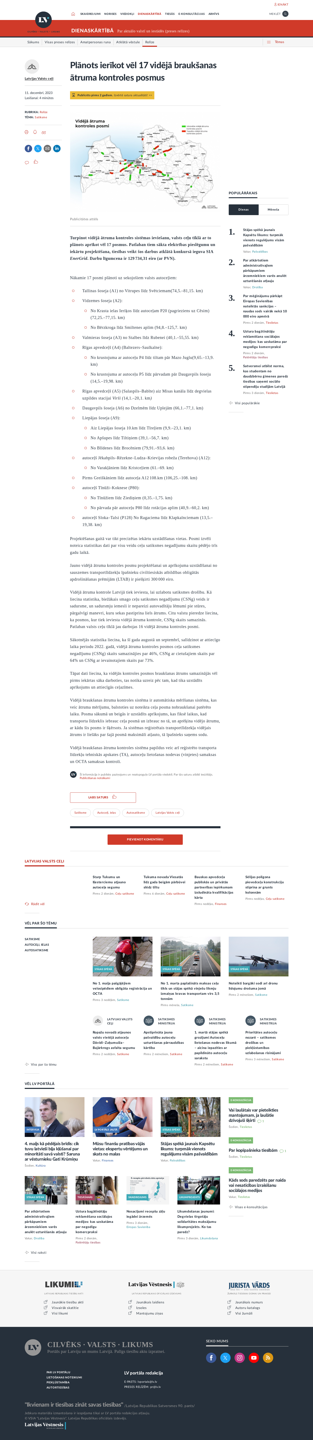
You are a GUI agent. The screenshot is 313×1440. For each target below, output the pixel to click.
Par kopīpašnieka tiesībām (254, 1150)
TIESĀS (170, 14)
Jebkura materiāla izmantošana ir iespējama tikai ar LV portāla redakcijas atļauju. (87, 1413)
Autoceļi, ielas (106, 812)
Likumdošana (209, 1238)
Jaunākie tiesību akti (68, 1302)
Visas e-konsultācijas (251, 1207)
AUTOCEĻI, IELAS (37, 944)
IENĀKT (283, 4)
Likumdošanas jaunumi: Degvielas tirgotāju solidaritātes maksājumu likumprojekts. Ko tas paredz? (196, 1222)
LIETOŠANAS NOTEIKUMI (64, 1377)
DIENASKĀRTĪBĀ (149, 14)
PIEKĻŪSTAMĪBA (58, 1382)
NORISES (110, 14)
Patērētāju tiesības (255, 357)
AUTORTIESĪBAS (58, 1387)
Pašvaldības (260, 251)
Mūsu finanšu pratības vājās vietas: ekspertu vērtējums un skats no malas (120, 1149)
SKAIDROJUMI (90, 14)
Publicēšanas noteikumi (95, 778)
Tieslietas (272, 322)
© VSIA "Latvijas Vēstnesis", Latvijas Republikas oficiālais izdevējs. (76, 1418)
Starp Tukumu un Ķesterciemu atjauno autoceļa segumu (109, 882)
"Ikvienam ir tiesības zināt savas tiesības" (74, 1405)
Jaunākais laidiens (150, 1302)
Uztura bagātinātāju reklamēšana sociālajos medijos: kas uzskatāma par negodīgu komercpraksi (94, 1222)
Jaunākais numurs (249, 1302)
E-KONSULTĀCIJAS (191, 14)
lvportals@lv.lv (147, 1381)
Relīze (44, 112)
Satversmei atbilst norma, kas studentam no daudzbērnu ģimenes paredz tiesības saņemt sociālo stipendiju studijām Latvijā (265, 376)
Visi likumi (60, 1313)
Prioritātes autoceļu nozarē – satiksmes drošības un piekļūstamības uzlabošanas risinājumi (263, 1043)
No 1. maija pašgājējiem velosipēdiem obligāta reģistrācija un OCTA (122, 988)
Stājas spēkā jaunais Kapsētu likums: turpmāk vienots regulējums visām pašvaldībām (189, 1149)
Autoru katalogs (247, 1308)
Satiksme (41, 117)
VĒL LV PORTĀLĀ (40, 1084)
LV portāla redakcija (143, 1373)
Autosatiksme (136, 812)
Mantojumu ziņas (149, 1313)
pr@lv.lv (155, 1387)
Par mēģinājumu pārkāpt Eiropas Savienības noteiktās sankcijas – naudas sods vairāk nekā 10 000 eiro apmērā (265, 306)
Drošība (257, 287)
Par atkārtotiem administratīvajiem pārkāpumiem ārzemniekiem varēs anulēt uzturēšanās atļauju (265, 271)
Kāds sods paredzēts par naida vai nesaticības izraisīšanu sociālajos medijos (257, 1185)
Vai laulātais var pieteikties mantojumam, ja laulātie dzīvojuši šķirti (253, 1115)
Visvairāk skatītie (65, 1308)
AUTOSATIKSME (36, 950)
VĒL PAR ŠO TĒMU (41, 923)
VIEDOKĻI (127, 14)
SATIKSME (32, 939)
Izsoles (141, 1308)
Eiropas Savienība (138, 1227)
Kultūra (41, 1165)
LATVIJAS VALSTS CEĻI (44, 861)
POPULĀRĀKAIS (243, 193)
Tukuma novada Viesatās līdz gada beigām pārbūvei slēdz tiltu (165, 882)
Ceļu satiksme (124, 893)
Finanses (221, 904)
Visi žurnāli (244, 1313)
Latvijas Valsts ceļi (39, 78)
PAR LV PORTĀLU (58, 1372)
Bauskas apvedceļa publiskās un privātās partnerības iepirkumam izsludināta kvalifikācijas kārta (214, 887)
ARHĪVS (214, 14)
